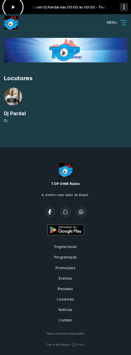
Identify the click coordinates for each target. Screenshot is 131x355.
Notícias (65, 310)
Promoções (65, 268)
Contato (65, 320)
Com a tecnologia (65, 345)
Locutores (65, 299)
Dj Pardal (15, 113)
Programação (65, 257)
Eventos (65, 278)
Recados (65, 289)
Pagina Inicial (65, 247)
